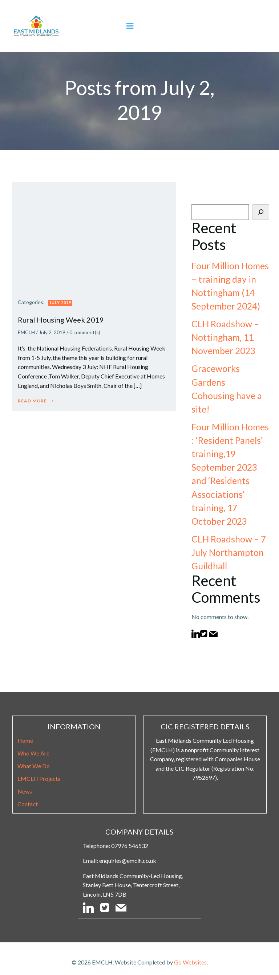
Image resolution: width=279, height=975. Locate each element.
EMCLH (26, 332)
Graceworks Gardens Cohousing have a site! (229, 382)
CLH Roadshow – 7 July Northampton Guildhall (227, 539)
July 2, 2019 (52, 332)
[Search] (262, 213)
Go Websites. (191, 955)
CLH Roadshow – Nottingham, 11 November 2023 (224, 338)
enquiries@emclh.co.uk (128, 852)
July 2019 (60, 302)
